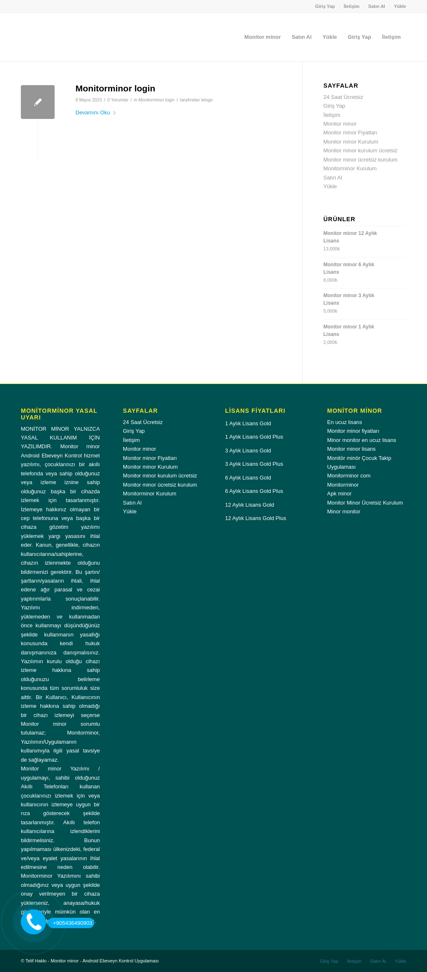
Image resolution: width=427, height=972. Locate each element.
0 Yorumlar (117, 99)
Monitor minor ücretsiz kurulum (361, 160)
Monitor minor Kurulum (351, 142)
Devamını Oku (97, 112)
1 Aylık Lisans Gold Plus (254, 437)
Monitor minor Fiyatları (350, 132)
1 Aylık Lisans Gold (248, 423)
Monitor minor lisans (351, 449)
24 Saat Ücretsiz (343, 97)
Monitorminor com (349, 475)
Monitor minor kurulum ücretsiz (361, 150)
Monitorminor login (115, 88)
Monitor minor (340, 124)
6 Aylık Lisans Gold (248, 478)
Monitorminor (343, 485)
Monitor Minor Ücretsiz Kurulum (365, 503)
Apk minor (339, 493)
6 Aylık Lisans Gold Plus (254, 491)
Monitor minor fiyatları (353, 431)
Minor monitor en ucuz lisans (361, 440)
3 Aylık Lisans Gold (248, 450)
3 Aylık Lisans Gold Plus (254, 464)
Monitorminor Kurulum (350, 168)
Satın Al (376, 6)
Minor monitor (343, 511)
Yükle (400, 6)
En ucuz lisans (344, 422)
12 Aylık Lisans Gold (249, 505)
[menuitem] (325, 6)
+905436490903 (70, 923)
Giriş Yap (325, 6)
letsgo (207, 99)
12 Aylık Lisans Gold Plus (255, 518)
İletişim (351, 6)
